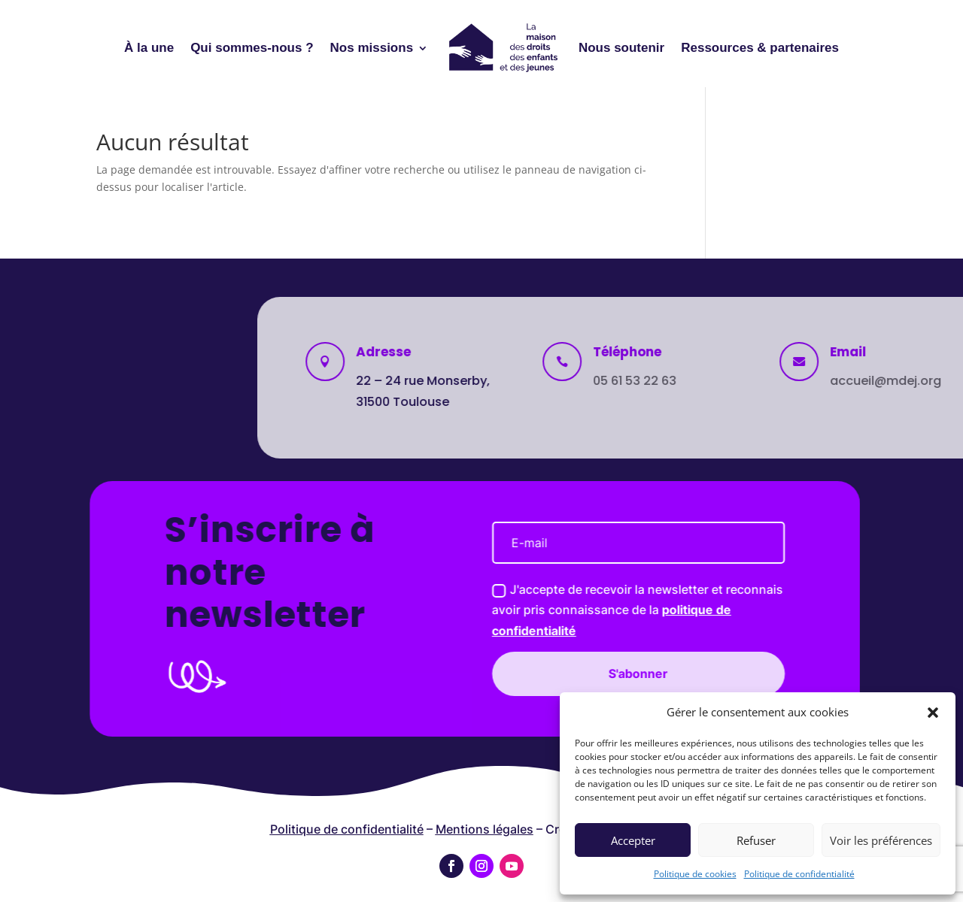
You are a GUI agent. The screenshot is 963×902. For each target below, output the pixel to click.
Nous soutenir (621, 48)
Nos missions (372, 48)
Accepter (633, 840)
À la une (149, 48)
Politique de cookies (695, 873)
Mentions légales (484, 829)
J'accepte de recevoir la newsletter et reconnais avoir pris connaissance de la (482, 609)
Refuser (756, 840)
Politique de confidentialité (799, 873)
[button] (932, 712)
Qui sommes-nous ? (251, 48)
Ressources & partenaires (760, 48)
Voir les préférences (881, 840)
